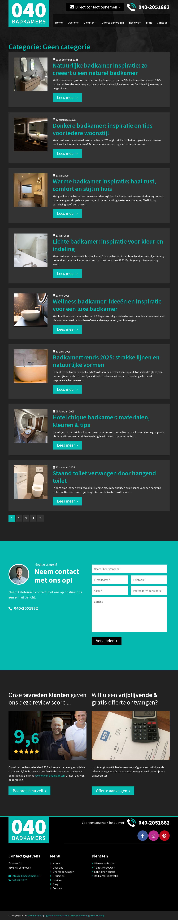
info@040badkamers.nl (23, 876)
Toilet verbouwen (104, 867)
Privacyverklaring (80, 915)
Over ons (73, 22)
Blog (149, 22)
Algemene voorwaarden (56, 915)
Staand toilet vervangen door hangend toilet (104, 477)
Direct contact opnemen (93, 7)
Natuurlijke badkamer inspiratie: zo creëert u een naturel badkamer (100, 69)
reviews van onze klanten (50, 775)
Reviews (134, 22)
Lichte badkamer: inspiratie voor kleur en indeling (108, 245)
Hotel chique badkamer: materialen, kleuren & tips (101, 421)
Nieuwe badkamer (104, 863)
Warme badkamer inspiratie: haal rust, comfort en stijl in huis (104, 185)
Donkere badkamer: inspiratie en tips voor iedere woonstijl (103, 129)
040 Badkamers (35, 915)
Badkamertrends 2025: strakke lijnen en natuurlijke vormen (106, 361)
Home (59, 22)
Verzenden (105, 640)
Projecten (58, 876)
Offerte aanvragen (113, 22)
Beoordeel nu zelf (28, 790)
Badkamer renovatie (106, 876)
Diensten (89, 22)
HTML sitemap (97, 915)
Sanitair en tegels (104, 871)
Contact (162, 22)
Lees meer (66, 97)
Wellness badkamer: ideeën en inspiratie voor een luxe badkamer (107, 305)
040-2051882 (154, 7)
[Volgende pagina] (40, 518)
